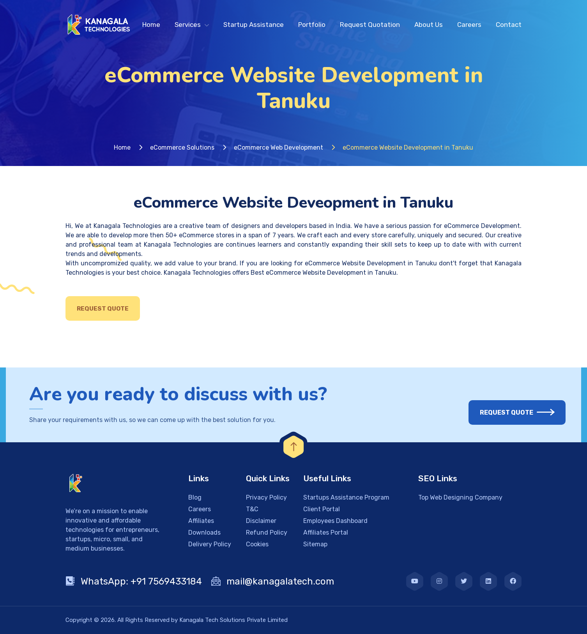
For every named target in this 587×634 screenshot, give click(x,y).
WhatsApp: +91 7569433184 (133, 581)
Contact (509, 24)
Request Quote (103, 308)
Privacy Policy (266, 497)
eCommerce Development (482, 226)
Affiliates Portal (325, 532)
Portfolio (311, 24)
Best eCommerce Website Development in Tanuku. (324, 272)
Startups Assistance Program (346, 497)
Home (151, 24)
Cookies (257, 544)
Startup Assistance (253, 24)
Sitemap (315, 544)
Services (188, 24)
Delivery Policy (209, 544)
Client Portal (321, 509)
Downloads (204, 532)
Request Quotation (370, 24)
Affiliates (201, 521)
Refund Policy (266, 532)
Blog (195, 497)
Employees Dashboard (335, 521)
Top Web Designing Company (460, 497)
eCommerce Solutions (182, 147)
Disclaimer (261, 521)
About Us (428, 24)
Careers (469, 24)
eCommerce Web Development (278, 147)
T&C (252, 509)
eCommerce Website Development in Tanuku (371, 263)
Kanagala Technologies (127, 226)
